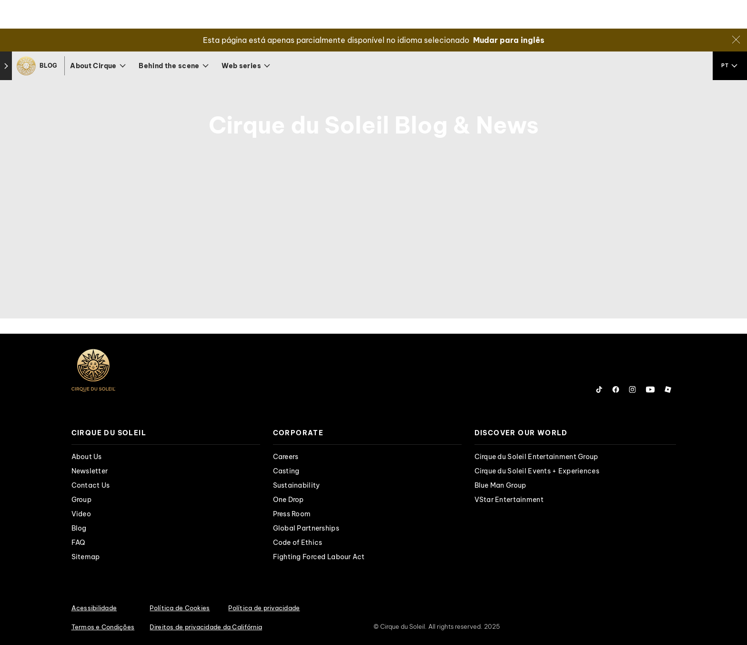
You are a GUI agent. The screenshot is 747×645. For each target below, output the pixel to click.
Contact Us (90, 485)
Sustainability (296, 485)
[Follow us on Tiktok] (599, 389)
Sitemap (85, 557)
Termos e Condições (103, 627)
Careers (286, 456)
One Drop (288, 499)
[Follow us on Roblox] (668, 389)
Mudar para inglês (509, 40)
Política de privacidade (264, 608)
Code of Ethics (298, 542)
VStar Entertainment (509, 499)
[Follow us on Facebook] (615, 389)
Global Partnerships (306, 528)
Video (81, 514)
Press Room (292, 514)
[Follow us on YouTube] (650, 389)
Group (81, 499)
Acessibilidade (94, 608)
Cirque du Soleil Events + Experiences (536, 471)
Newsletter (89, 471)
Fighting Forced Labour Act (319, 557)
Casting (286, 471)
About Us (86, 456)
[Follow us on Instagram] (632, 389)
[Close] (736, 40)
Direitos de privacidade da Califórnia (206, 627)
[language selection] (730, 65)
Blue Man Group (500, 485)
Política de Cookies (180, 608)
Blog (79, 528)
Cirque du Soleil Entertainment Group (536, 456)
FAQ (78, 542)
